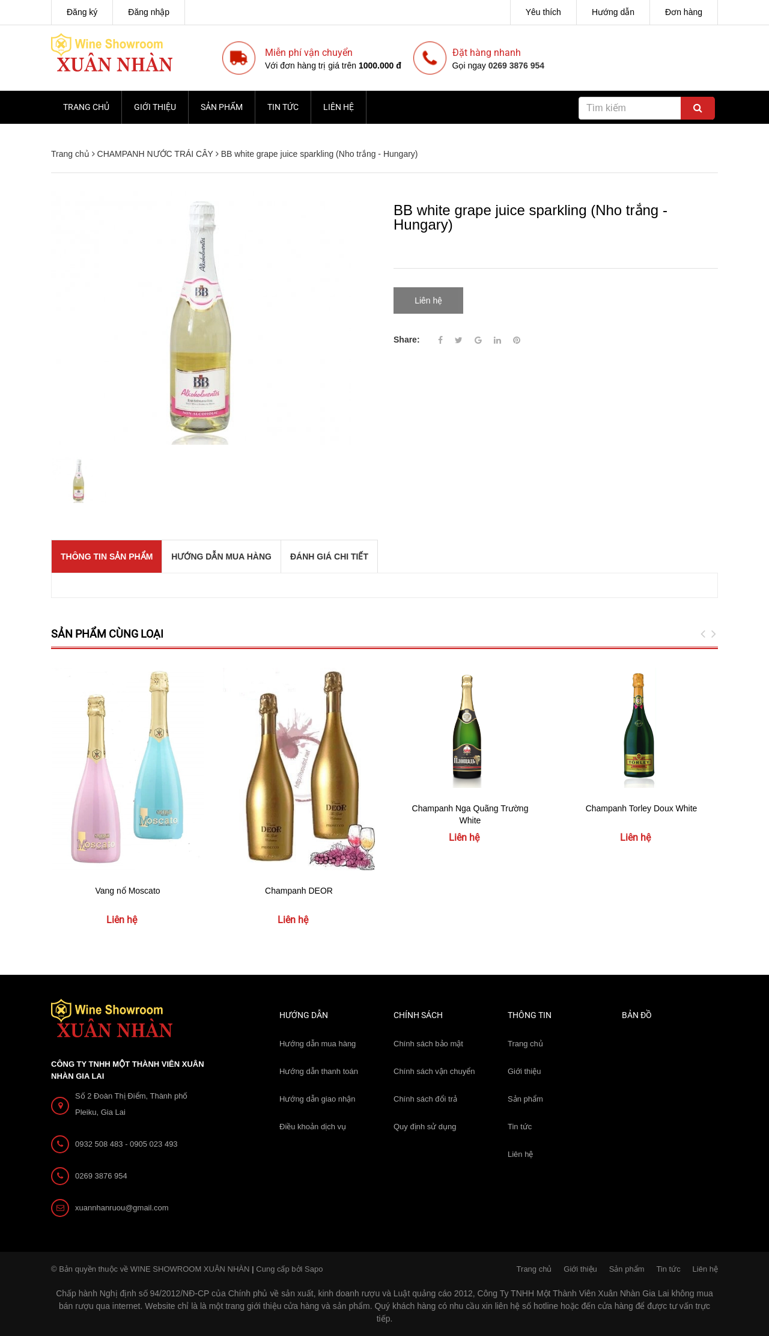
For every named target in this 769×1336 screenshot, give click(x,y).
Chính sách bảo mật (428, 1043)
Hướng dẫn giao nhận (317, 1098)
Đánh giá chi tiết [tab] (329, 556)
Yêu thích (543, 12)
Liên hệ (338, 107)
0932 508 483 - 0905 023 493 (126, 1143)
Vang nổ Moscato (127, 890)
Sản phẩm (222, 107)
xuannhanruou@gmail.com (122, 1207)
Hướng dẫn (613, 12)
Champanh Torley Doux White (642, 808)
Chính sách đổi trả (425, 1098)
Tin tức (283, 107)
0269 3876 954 (516, 65)
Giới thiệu (155, 107)
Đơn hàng (683, 12)
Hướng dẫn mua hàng (317, 1043)
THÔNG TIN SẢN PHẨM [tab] (107, 556)
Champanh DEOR (299, 890)
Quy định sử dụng (425, 1126)
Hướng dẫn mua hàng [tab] (221, 556)
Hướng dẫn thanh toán (318, 1071)
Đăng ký (82, 12)
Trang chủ (86, 107)
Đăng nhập (148, 12)
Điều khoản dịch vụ (312, 1126)
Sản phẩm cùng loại (107, 633)
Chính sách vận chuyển (434, 1071)
